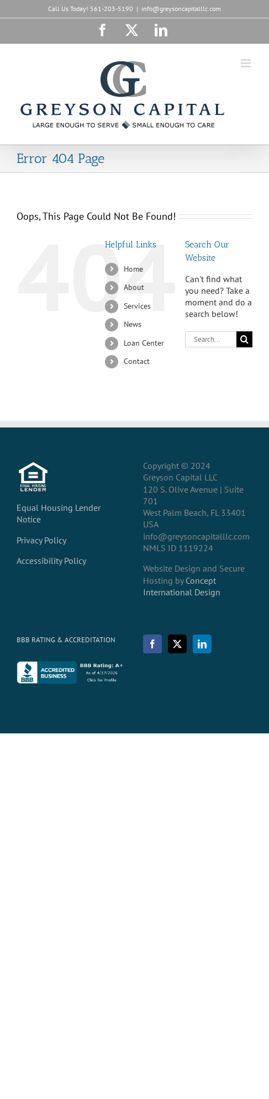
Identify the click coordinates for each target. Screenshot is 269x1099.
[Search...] (210, 339)
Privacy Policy (41, 540)
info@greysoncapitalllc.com (181, 8)
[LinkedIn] (202, 644)
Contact (137, 361)
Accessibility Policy (51, 560)
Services (137, 306)
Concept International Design (181, 586)
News (132, 324)
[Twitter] (177, 644)
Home (133, 269)
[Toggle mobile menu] (246, 63)
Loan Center (144, 343)
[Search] (244, 339)
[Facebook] (152, 644)
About (134, 287)
